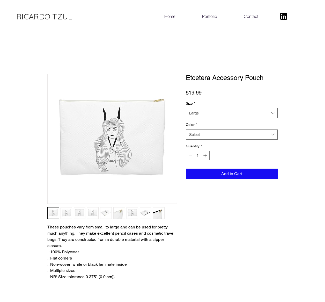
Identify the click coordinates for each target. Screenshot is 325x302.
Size (190, 103)
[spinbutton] (197, 155)
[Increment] (205, 155)
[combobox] (232, 113)
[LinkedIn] (283, 16)
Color (191, 125)
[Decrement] (190, 155)
